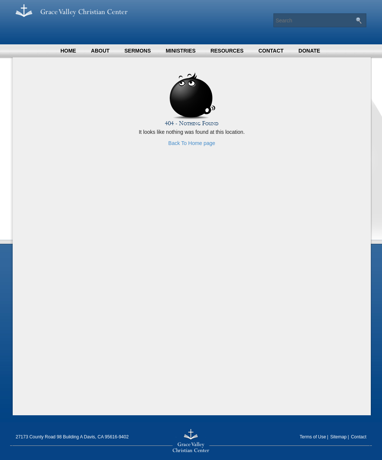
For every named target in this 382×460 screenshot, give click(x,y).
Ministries (180, 51)
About (100, 51)
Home (68, 51)
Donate (309, 51)
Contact (271, 51)
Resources (227, 51)
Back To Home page (191, 143)
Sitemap (338, 436)
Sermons (137, 51)
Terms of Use (313, 436)
